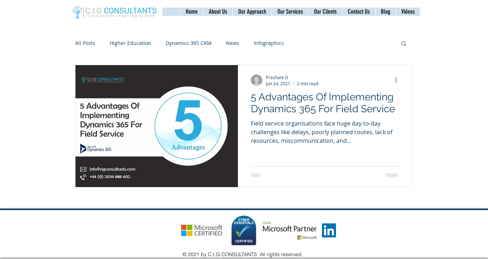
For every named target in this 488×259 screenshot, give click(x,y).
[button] (358, 12)
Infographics (269, 43)
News (232, 43)
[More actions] (398, 80)
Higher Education (130, 43)
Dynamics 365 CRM (189, 43)
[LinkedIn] (329, 230)
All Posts (85, 43)
